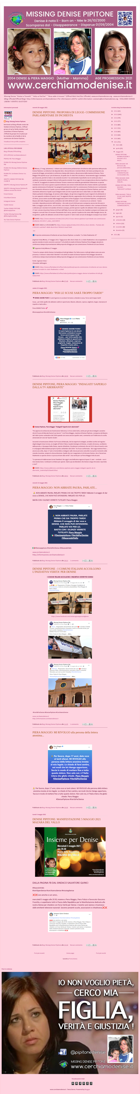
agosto (118, 217)
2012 (116, 111)
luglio (118, 213)
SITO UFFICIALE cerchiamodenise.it (15, 155)
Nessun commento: (76, 281)
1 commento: (74, 561)
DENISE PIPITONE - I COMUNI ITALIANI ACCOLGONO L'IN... (123, 173)
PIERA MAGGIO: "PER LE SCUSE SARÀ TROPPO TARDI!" (68, 292)
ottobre (118, 223)
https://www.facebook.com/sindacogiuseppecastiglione (70, 616)
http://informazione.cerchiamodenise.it (48, 555)
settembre (119, 220)
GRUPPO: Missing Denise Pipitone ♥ (15, 185)
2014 (116, 118)
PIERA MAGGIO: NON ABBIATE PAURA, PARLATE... (65, 487)
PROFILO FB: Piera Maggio (12, 159)
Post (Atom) (73, 959)
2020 (116, 138)
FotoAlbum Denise (10, 198)
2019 (116, 135)
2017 (116, 128)
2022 (116, 235)
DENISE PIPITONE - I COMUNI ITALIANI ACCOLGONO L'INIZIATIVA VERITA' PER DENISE (67, 570)
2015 (116, 121)
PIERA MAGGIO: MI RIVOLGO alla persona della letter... (123, 166)
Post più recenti (39, 953)
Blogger (87, 1089)
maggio (118, 152)
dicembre (119, 230)
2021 (116, 142)
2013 (116, 114)
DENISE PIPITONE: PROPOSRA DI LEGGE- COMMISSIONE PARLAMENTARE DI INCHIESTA (69, 114)
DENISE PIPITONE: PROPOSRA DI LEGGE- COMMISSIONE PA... (123, 203)
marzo (118, 145)
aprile (118, 148)
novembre (119, 227)
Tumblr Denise (8, 205)
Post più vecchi (101, 953)
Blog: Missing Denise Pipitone (15, 121)
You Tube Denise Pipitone (12, 220)
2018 (116, 132)
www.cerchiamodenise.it (41, 552)
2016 (116, 125)
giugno (118, 210)
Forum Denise (8, 194)
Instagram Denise (9, 201)
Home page (70, 953)
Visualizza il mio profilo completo (14, 142)
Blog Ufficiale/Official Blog (12, 151)
